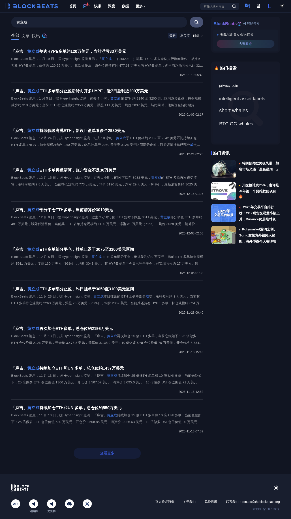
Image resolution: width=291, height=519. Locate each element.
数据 (125, 6)
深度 (111, 6)
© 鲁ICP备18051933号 (266, 509)
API (15, 504)
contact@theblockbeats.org (261, 502)
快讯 (97, 6)
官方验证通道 (164, 502)
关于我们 (189, 502)
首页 (72, 6)
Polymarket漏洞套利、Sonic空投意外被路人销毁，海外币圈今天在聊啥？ (259, 235)
